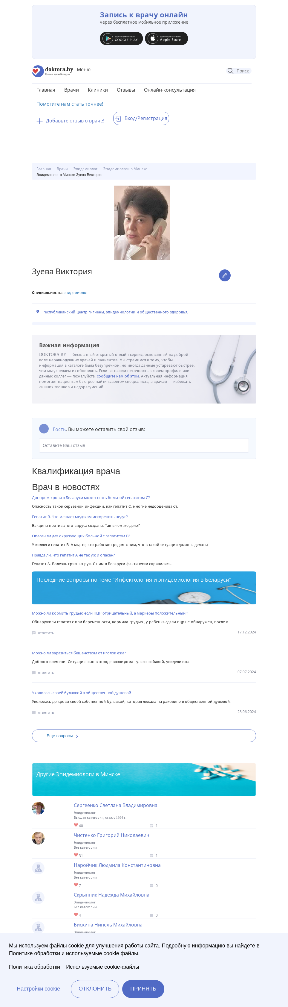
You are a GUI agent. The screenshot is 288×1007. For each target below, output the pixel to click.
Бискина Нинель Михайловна (108, 924)
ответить (46, 632)
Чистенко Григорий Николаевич (111, 835)
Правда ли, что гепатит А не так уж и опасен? (73, 555)
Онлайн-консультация (170, 90)
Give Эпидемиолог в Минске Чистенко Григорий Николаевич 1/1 (76, 855)
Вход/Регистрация (141, 118)
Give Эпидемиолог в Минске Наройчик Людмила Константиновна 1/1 (76, 885)
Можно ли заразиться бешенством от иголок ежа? (79, 653)
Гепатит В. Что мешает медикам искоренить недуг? (80, 516)
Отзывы (126, 90)
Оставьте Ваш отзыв (144, 445)
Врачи (71, 90)
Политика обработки (34, 967)
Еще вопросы (64, 735)
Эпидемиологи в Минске (88, 774)
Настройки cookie (38, 989)
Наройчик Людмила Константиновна (117, 865)
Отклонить (95, 989)
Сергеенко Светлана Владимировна (115, 805)
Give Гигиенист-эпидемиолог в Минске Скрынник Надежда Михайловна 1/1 (76, 915)
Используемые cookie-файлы (102, 967)
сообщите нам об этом (118, 376)
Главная (45, 90)
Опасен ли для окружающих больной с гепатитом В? (81, 536)
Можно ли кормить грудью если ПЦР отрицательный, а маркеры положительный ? (110, 613)
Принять (143, 989)
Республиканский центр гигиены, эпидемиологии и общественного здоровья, (115, 312)
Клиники (98, 90)
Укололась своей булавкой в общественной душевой (81, 692)
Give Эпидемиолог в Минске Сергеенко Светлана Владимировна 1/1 (76, 825)
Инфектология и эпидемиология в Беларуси (171, 579)
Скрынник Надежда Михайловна (111, 894)
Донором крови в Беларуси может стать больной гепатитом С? (91, 497)
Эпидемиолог (76, 292)
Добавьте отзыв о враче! (70, 120)
